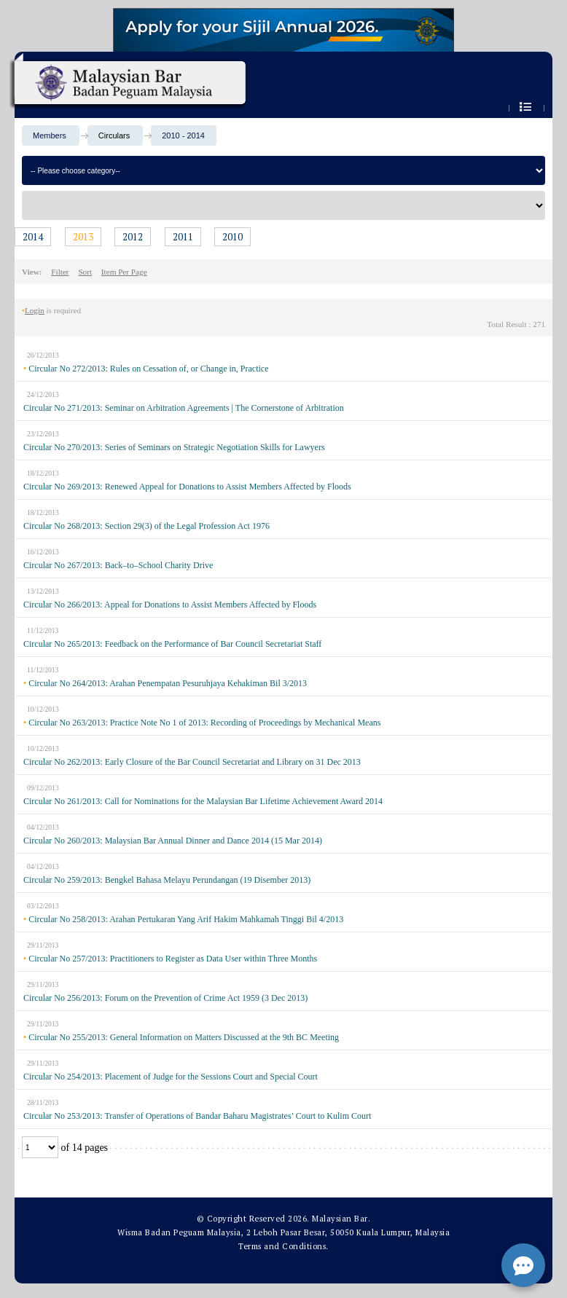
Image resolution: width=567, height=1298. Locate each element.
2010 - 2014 (183, 135)
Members (49, 135)
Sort (85, 271)
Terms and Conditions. (283, 1246)
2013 (83, 236)
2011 (183, 236)
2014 (33, 236)
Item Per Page (124, 271)
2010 (232, 236)
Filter (60, 271)
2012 (132, 236)
